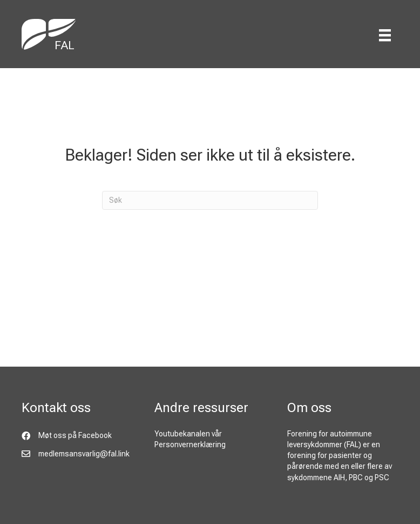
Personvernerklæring (190, 444)
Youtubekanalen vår (188, 433)
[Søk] (210, 200)
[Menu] (384, 35)
